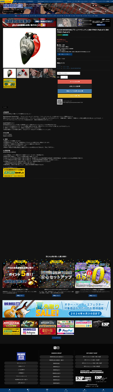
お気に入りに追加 (74, 86)
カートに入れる (75, 81)
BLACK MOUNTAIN (76, 68)
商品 (28, 390)
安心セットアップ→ (28, 7)
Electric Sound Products (92, 384)
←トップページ (56, 337)
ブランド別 (66, 66)
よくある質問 (21, 369)
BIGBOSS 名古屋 (56, 373)
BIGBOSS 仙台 (56, 366)
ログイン (107, 11)
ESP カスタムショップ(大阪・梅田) (92, 366)
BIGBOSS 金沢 (56, 370)
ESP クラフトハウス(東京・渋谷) (91, 360)
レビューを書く (75, 95)
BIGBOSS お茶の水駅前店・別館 (56, 360)
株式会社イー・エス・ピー (92, 386)
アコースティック (51, 15)
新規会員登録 (94, 11)
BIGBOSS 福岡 (56, 383)
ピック (72, 15)
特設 (17, 15)
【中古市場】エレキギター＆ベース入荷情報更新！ (28, 1)
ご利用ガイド (87, 11)
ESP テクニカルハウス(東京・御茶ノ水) (92, 356)
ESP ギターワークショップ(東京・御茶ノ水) (92, 363)
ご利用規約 (20, 373)
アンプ (65, 15)
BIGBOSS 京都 (56, 376)
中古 (96, 15)
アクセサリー (78, 15)
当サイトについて (21, 363)
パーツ (84, 15)
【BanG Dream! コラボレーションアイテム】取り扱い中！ (57, 1)
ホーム (9, 390)
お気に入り (101, 11)
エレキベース (32, 15)
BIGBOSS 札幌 (56, 363)
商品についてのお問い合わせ (75, 91)
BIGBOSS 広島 (56, 379)
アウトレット (90, 15)
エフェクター (59, 15)
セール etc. (66, 390)
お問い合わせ (21, 382)
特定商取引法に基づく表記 (20, 379)
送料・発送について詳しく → (65, 54)
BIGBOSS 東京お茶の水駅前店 (56, 356)
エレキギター (25, 15)
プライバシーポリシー (20, 376)
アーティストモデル (41, 15)
